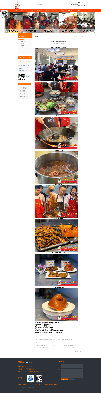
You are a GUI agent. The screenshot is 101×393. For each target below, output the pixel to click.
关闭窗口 (77, 351)
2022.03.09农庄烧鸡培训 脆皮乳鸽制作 (67, 347)
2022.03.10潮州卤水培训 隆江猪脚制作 (42, 347)
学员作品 (76, 36)
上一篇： (45, 339)
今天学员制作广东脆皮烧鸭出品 (41, 345)
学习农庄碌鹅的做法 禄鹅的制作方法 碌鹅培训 (28, 96)
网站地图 (20, 390)
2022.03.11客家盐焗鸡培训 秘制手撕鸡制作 (68, 345)
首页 (16, 10)
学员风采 (81, 36)
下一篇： (64, 339)
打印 (81, 351)
